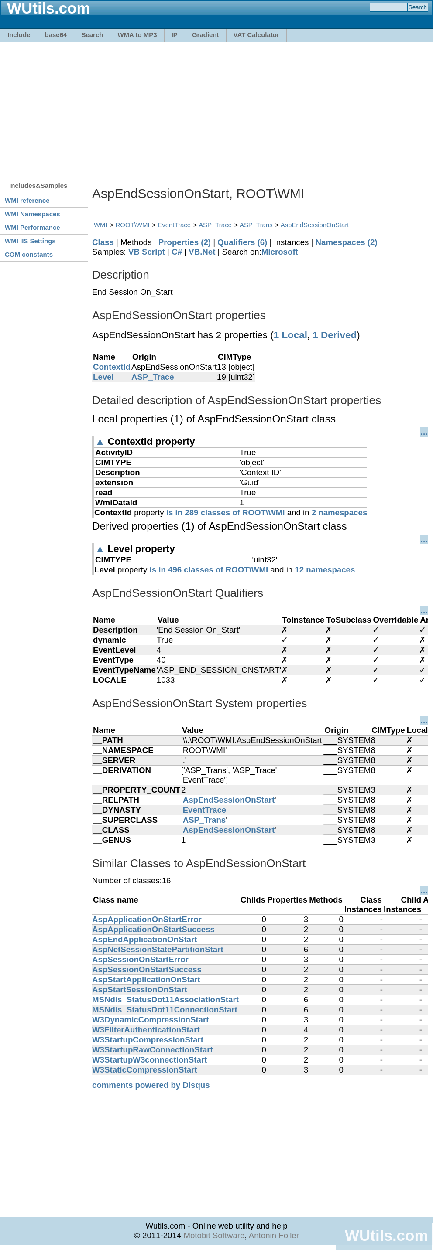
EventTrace (174, 224)
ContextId (112, 366)
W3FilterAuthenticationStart (146, 1029)
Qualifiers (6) (242, 242)
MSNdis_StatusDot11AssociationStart (165, 999)
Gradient (205, 34)
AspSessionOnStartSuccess (147, 969)
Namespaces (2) (347, 242)
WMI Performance (32, 227)
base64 (56, 34)
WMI (100, 224)
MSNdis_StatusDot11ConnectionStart (164, 1009)
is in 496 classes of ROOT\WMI (209, 569)
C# (177, 251)
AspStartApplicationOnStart (146, 979)
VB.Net (202, 251)
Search (92, 34)
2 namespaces (340, 512)
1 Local (290, 335)
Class (103, 242)
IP (175, 34)
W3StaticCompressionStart (144, 1069)
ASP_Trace (215, 224)
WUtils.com (386, 1235)
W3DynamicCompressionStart (150, 1019)
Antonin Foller (274, 1235)
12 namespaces (325, 569)
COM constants (29, 254)
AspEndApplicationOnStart (144, 939)
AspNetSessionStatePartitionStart (157, 949)
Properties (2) (184, 242)
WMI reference (27, 200)
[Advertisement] (123, 108)
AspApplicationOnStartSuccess (153, 929)
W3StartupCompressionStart (147, 1039)
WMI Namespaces (32, 214)
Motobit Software (213, 1235)
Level (103, 376)
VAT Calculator (256, 34)
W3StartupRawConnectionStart (152, 1049)
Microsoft (279, 251)
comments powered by (151, 1085)
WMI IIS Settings (30, 241)
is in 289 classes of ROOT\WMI (225, 512)
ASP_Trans (256, 224)
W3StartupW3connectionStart (149, 1059)
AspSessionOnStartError (140, 959)
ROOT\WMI (133, 224)
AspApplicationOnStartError (147, 919)
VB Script (146, 251)
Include (19, 34)
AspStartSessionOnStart (139, 989)
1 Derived (335, 335)
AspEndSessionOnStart (315, 224)
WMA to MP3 (137, 34)
